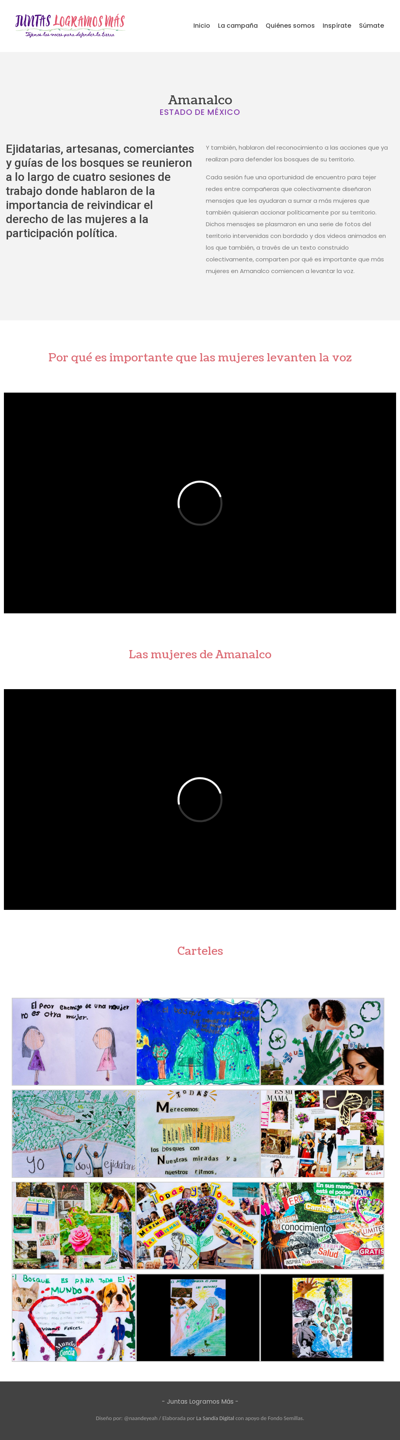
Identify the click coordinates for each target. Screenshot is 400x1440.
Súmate (371, 25)
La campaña (238, 25)
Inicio (201, 25)
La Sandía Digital (215, 1418)
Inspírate (337, 25)
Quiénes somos (290, 25)
